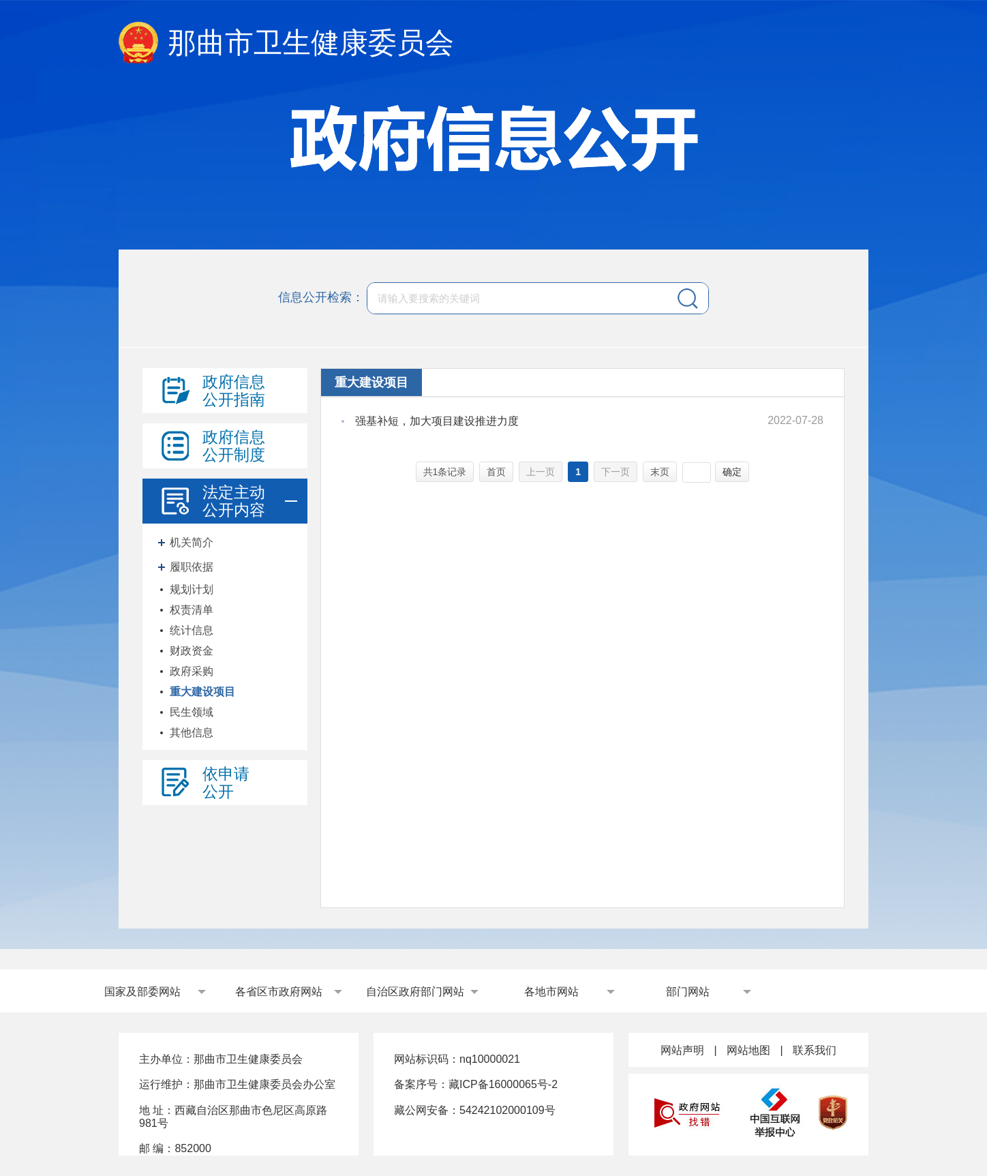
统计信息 (191, 630)
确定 (732, 471)
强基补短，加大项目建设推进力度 (437, 421)
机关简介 (191, 542)
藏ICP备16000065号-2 (503, 1084)
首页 (496, 471)
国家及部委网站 (142, 991)
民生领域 (191, 712)
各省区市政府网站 (278, 991)
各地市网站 (551, 991)
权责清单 (191, 610)
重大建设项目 (202, 691)
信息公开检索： (321, 297)
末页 (659, 471)
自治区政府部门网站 (415, 991)
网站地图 (748, 1050)
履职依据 (191, 567)
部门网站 (688, 991)
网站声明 (682, 1050)
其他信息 (191, 732)
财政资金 (191, 651)
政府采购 (191, 671)
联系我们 (814, 1050)
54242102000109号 (507, 1110)
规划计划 (191, 589)
